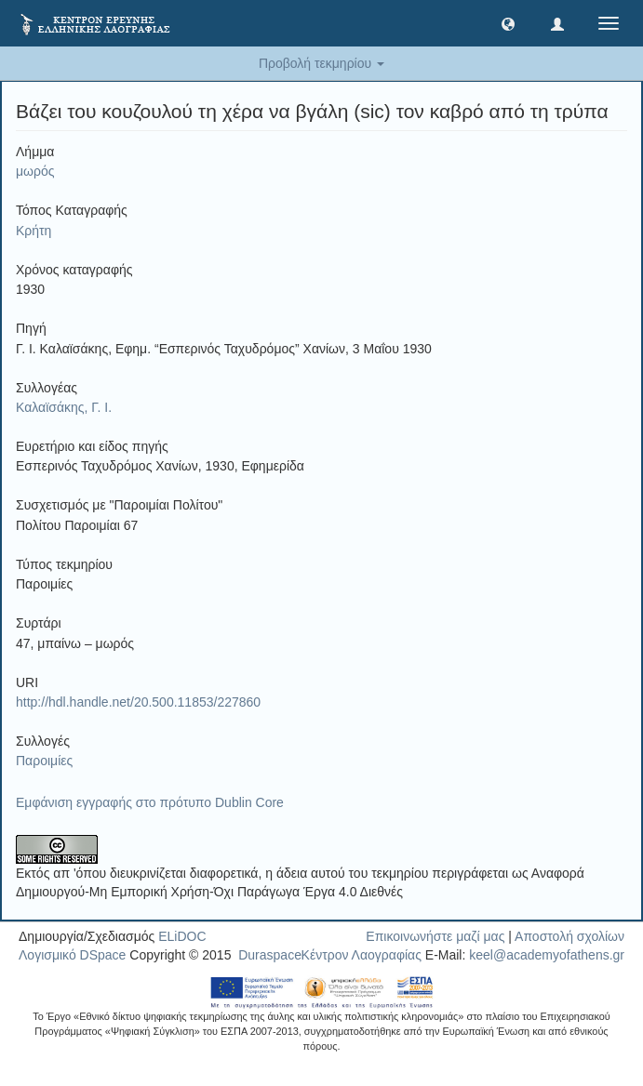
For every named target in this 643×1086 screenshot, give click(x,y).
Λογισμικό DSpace (72, 954)
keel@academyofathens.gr (546, 954)
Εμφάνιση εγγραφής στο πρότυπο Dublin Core (150, 802)
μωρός (35, 171)
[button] (508, 23)
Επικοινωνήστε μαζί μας (435, 936)
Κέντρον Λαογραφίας (361, 954)
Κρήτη (33, 230)
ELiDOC (182, 936)
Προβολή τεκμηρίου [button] (321, 63)
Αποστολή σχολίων (569, 936)
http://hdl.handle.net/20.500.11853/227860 (138, 702)
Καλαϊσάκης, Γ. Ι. (64, 407)
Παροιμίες (44, 760)
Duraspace (269, 954)
